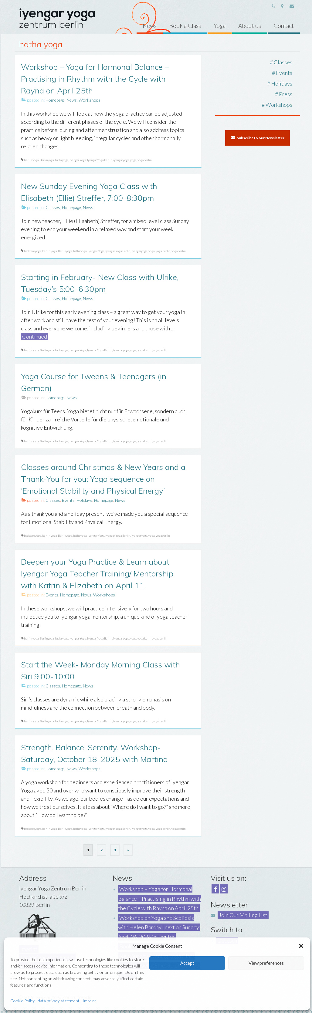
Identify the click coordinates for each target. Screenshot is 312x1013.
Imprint (89, 1000)
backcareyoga (32, 251)
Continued (34, 336)
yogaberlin (144, 160)
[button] (301, 946)
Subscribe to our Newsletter (257, 137)
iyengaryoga (121, 160)
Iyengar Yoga (78, 160)
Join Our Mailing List (243, 915)
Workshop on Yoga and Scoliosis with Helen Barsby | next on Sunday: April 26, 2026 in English (159, 927)
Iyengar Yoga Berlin (99, 160)
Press (285, 94)
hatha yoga (61, 160)
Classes (53, 207)
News (71, 100)
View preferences (266, 963)
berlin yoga (31, 160)
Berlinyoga (47, 160)
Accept (187, 963)
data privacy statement (59, 1000)
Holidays (84, 500)
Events (68, 500)
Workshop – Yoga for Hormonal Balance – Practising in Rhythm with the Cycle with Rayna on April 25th (159, 898)
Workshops (89, 100)
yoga (133, 160)
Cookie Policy (22, 1000)
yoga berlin (163, 251)
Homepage (55, 100)
